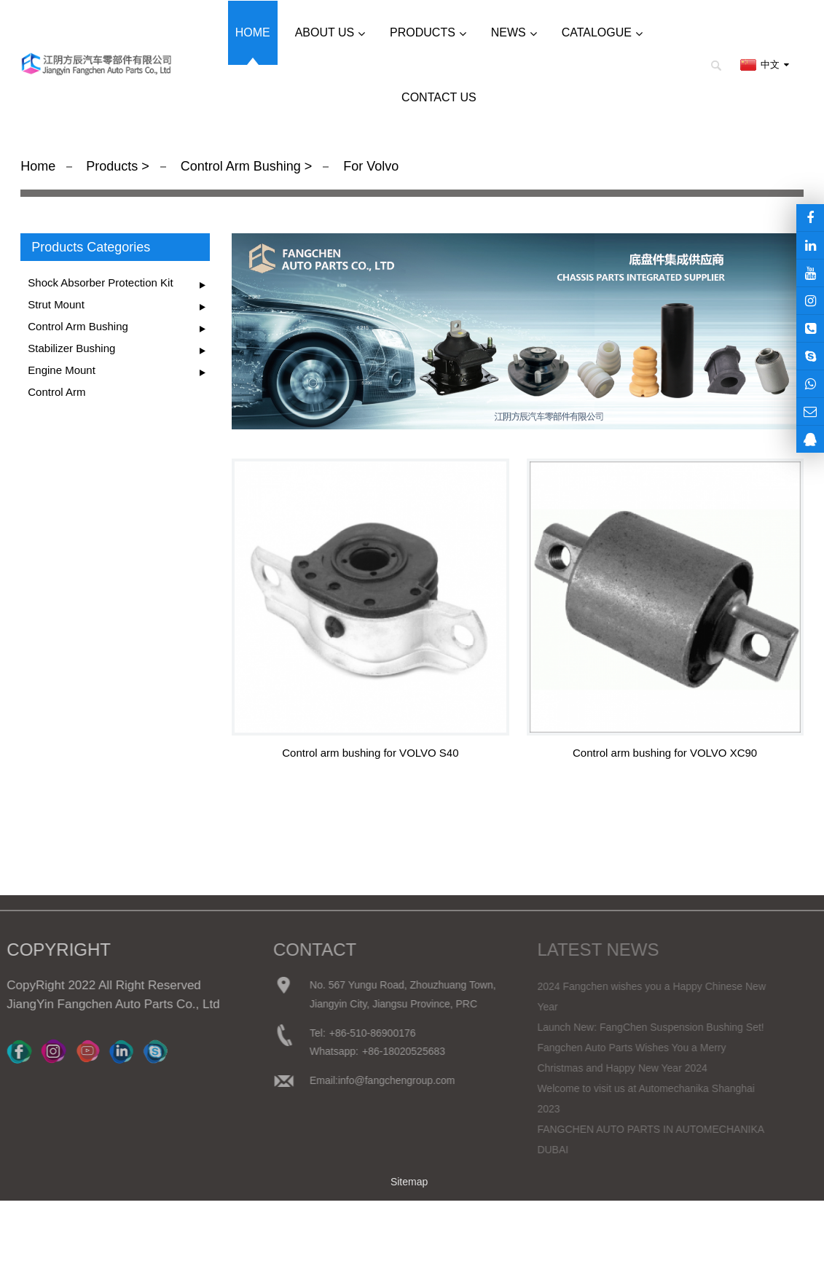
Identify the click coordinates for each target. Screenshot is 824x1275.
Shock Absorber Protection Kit (100, 282)
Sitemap (409, 1182)
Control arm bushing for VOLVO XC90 (665, 752)
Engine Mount (61, 370)
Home (37, 166)
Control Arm (56, 392)
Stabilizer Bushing (71, 348)
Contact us (438, 97)
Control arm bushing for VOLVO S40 (370, 752)
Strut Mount (56, 304)
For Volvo (369, 166)
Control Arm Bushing (241, 166)
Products (113, 166)
